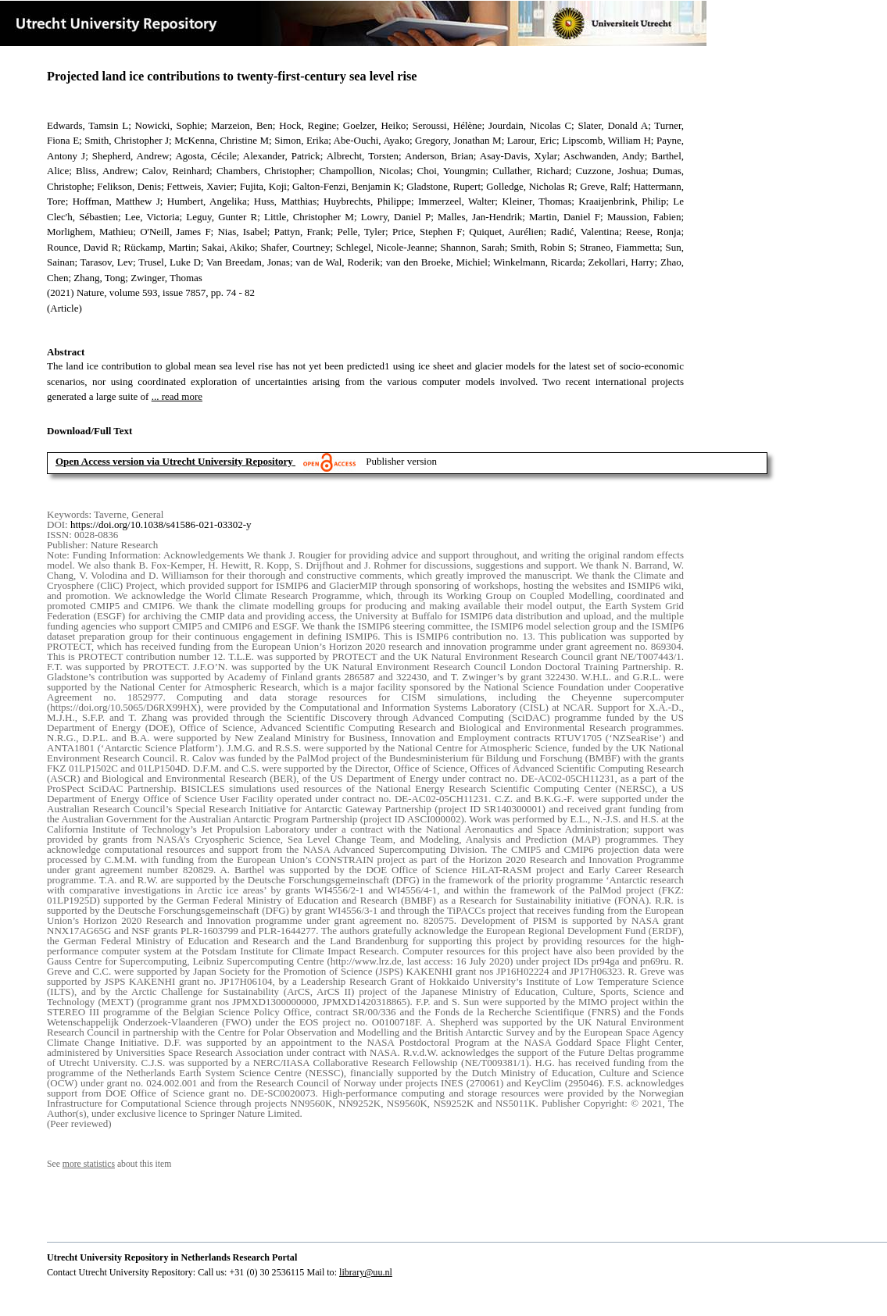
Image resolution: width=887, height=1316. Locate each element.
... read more (177, 396)
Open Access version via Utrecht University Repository (174, 461)
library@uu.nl (365, 1272)
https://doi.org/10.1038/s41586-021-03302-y (161, 524)
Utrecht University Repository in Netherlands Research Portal (172, 1257)
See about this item (109, 1164)
